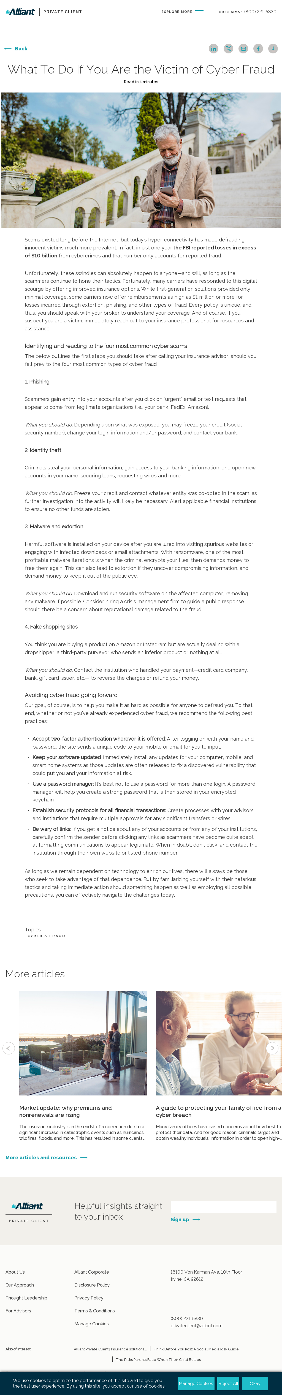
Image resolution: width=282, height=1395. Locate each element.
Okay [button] (255, 1383)
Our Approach (20, 1285)
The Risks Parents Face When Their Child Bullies (158, 1360)
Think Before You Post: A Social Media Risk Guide (196, 1349)
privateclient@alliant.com (197, 1325)
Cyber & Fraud (47, 936)
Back (21, 48)
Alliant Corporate (91, 1272)
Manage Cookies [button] (196, 1383)
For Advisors (18, 1311)
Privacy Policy (88, 1298)
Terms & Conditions (94, 1311)
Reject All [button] (228, 1383)
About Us (15, 1272)
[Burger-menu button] (182, 11)
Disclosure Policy (92, 1285)
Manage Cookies (91, 1323)
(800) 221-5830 (260, 11)
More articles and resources (41, 1184)
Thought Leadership (26, 1298)
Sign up (180, 1219)
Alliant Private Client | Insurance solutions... (110, 1349)
